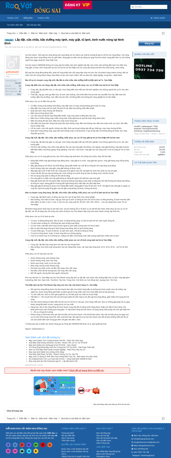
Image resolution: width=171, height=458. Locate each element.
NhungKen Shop (103, 456)
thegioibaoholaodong (151, 131)
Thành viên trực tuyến (146, 121)
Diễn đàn (28, 18)
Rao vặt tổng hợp (103, 433)
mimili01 (137, 126)
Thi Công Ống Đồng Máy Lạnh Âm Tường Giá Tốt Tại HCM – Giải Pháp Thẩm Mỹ (61, 347)
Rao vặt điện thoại (103, 440)
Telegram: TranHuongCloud (143, 455)
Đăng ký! (149, 43)
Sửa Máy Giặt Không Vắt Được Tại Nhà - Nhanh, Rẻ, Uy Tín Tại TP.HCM (58, 343)
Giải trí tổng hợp (102, 443)
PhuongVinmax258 (150, 129)
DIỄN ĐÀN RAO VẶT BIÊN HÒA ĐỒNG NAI (26, 428)
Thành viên (43, 18)
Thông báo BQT (67, 433)
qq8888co (161, 155)
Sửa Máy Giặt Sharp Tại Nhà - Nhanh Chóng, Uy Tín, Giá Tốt (53, 354)
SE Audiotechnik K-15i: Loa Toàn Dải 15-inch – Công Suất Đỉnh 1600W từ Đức (60, 359)
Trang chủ (12, 18)
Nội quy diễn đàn (68, 435)
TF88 (155, 126)
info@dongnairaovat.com (144, 439)
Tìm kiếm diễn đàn (15, 25)
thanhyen (137, 129)
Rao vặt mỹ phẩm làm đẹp (107, 438)
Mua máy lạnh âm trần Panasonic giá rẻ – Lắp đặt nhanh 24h (53, 361)
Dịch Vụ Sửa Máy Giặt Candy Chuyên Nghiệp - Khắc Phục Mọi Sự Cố (57, 350)
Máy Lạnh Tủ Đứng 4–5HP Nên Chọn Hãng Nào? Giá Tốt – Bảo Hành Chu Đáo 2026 (63, 356)
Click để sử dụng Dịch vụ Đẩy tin (86, 370)
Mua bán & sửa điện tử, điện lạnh (29, 47)
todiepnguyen (146, 126)
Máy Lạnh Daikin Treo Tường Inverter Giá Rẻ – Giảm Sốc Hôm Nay (56, 340)
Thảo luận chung (68, 440)
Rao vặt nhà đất (102, 435)
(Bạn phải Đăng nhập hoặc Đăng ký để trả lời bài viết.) (111, 404)
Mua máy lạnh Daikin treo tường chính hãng (46, 352)
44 (20, 86)
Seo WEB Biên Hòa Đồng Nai (108, 451)
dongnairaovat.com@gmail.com (146, 442)
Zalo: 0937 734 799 (141, 452)
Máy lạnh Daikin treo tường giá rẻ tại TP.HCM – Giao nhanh (52, 345)
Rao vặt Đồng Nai (141, 449)
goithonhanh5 (56, 47)
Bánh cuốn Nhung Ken (105, 454)
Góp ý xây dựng (67, 438)
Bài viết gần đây (34, 25)
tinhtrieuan (138, 131)
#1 (129, 365)
